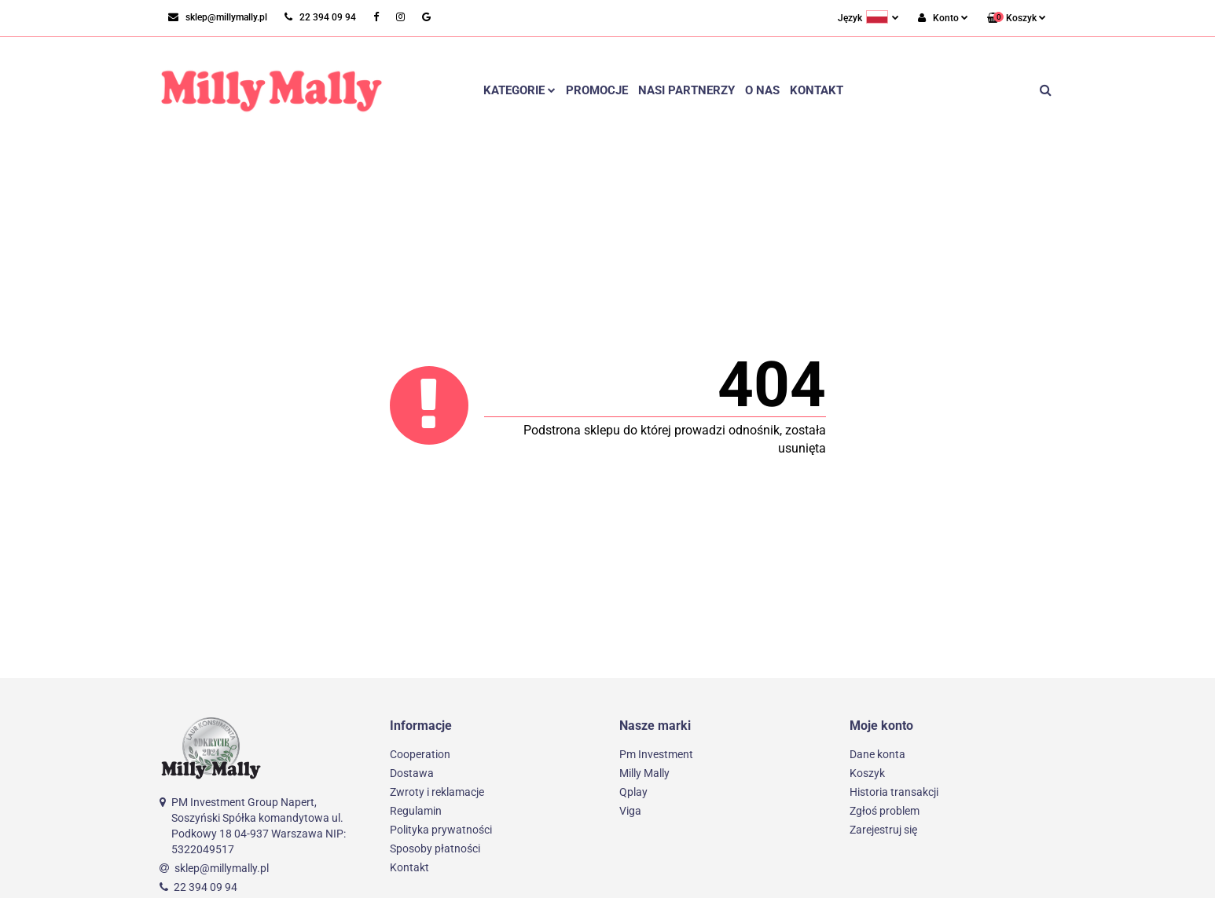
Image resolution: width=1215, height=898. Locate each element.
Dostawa (412, 773)
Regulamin (416, 811)
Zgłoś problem (885, 811)
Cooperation (420, 754)
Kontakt (816, 90)
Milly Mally (644, 773)
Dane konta (877, 754)
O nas (762, 90)
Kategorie (519, 90)
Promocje (597, 90)
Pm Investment (656, 754)
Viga (630, 811)
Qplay (633, 792)
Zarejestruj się (883, 829)
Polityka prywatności (441, 829)
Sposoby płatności (435, 848)
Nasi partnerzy (686, 90)
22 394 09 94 (205, 887)
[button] (1016, 18)
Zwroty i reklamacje (437, 792)
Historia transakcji (894, 792)
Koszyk (867, 773)
